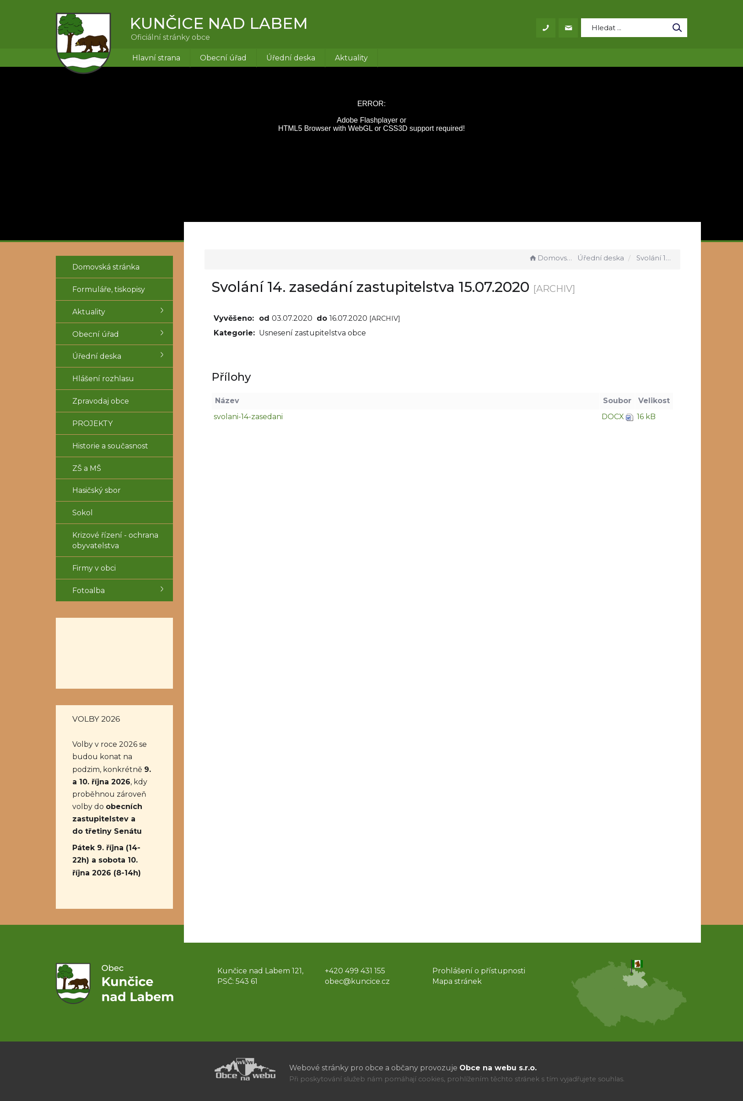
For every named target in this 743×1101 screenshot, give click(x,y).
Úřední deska (290, 58)
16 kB (646, 416)
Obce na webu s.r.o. (498, 1067)
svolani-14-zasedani (252, 416)
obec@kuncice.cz (357, 981)
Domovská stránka (552, 258)
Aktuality (351, 58)
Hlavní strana (156, 58)
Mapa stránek (457, 981)
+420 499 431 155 (355, 970)
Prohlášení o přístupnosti (478, 970)
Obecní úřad (223, 58)
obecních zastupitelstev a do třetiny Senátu (107, 819)
